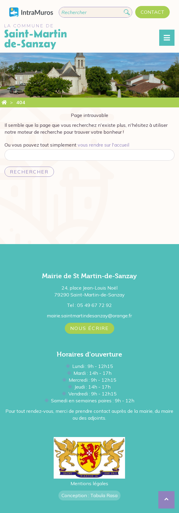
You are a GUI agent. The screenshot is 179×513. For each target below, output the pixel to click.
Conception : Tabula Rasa (89, 495)
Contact (152, 12)
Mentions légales (89, 483)
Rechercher (29, 172)
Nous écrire (89, 328)
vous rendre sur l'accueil (103, 145)
